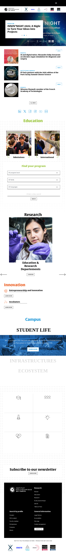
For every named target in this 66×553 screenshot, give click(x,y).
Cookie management (40, 524)
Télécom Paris (38, 507)
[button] (56, 3)
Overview (33, 271)
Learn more (8, 296)
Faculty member (14, 521)
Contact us (38, 529)
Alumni (11, 530)
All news (33, 103)
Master (36, 492)
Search (34, 199)
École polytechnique (40, 501)
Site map (36, 521)
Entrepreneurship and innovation (26, 291)
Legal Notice (38, 515)
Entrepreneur (13, 524)
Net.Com (46, 541)
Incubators (14, 302)
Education (37, 495)
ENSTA (36, 504)
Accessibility (37, 518)
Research (36, 498)
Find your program (34, 166)
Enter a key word (33, 194)
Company (12, 527)
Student (12, 515)
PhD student (13, 518)
